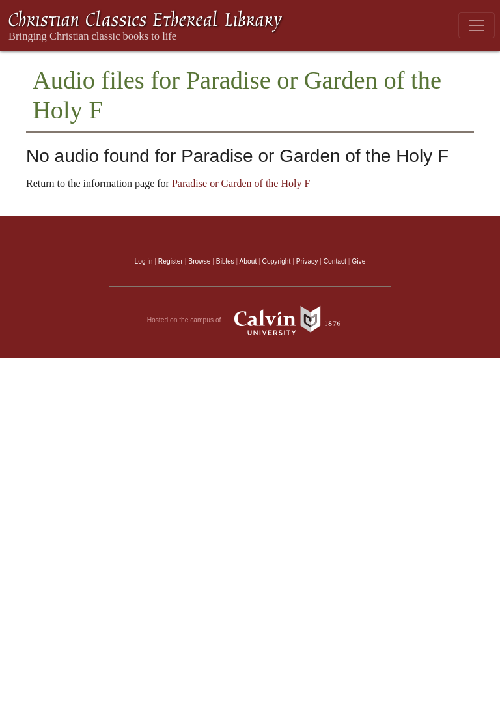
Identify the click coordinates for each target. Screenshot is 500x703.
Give (358, 261)
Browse (199, 261)
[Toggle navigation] (476, 25)
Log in (144, 261)
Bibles (225, 261)
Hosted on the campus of (250, 320)
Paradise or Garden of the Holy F (241, 183)
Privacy (307, 261)
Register (170, 261)
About (248, 261)
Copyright (276, 261)
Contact (335, 261)
